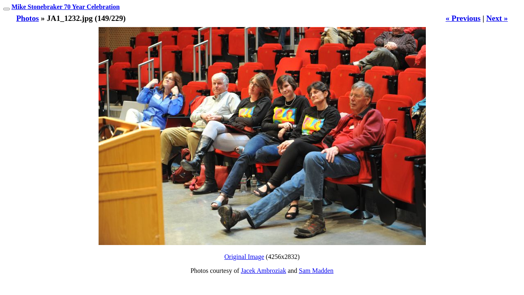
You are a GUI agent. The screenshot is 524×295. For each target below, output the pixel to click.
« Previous (462, 18)
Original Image (244, 256)
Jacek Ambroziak (263, 270)
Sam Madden (316, 270)
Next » (497, 18)
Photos (27, 18)
